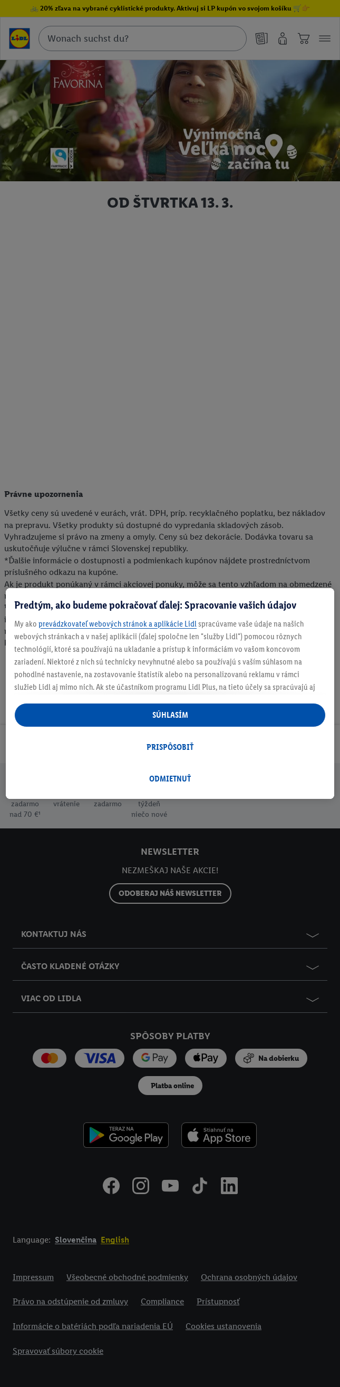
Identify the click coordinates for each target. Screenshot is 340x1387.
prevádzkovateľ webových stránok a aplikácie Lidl (117, 624)
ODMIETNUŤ (170, 779)
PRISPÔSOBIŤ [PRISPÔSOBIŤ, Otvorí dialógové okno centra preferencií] (170, 747)
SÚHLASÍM (170, 715)
